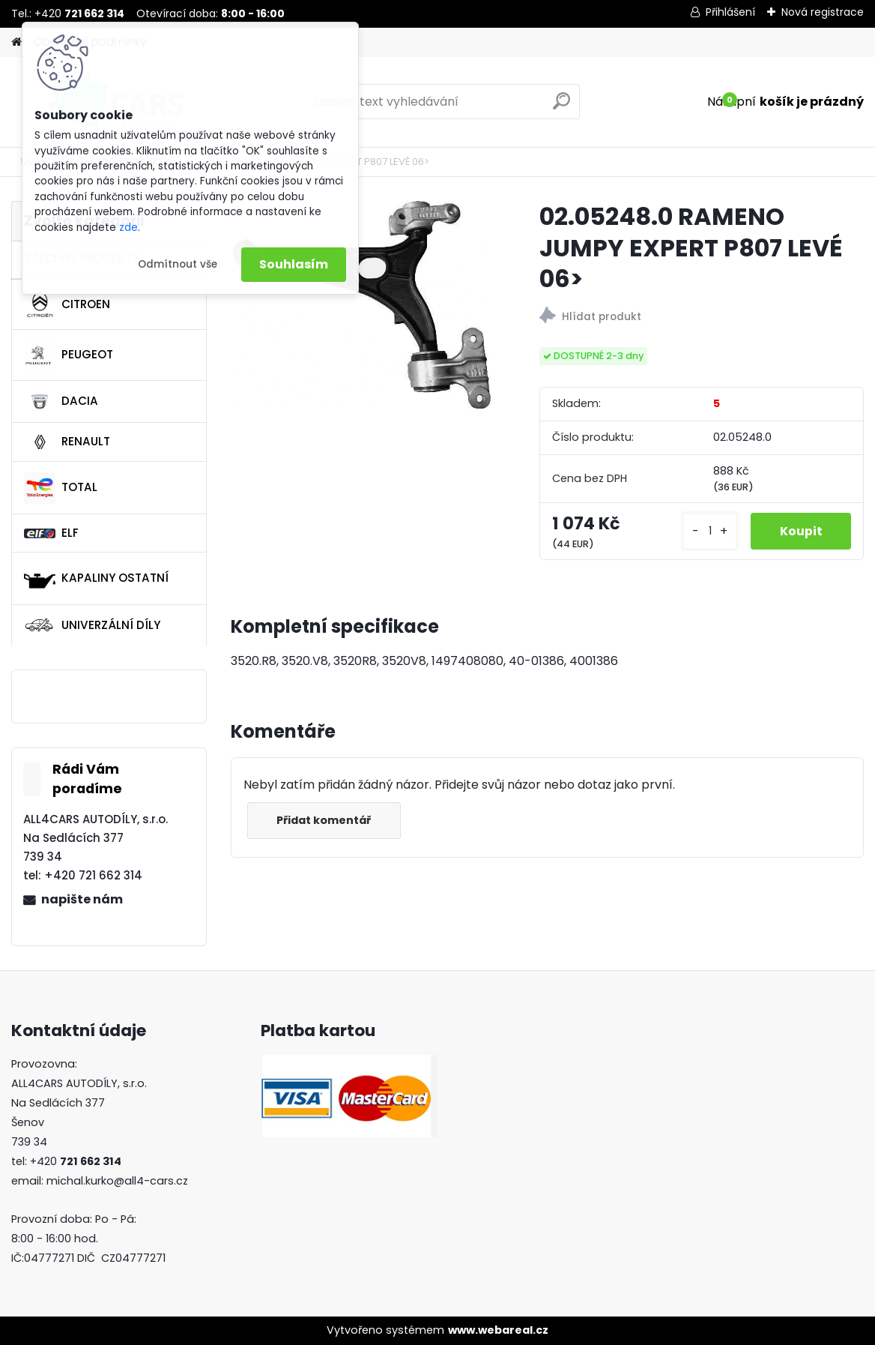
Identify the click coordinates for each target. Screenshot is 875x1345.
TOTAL (60, 488)
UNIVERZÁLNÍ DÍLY (92, 625)
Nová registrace (822, 11)
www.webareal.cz (498, 1330)
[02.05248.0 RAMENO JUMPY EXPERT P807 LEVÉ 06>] (361, 305)
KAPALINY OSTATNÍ (96, 579)
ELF (51, 533)
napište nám (82, 899)
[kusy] (708, 531)
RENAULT (67, 442)
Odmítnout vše (177, 264)
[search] (561, 106)
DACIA (61, 401)
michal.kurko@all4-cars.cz (117, 1180)
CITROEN (67, 304)
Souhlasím (293, 264)
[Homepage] (16, 42)
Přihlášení (730, 11)
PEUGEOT (68, 355)
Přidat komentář (325, 820)
